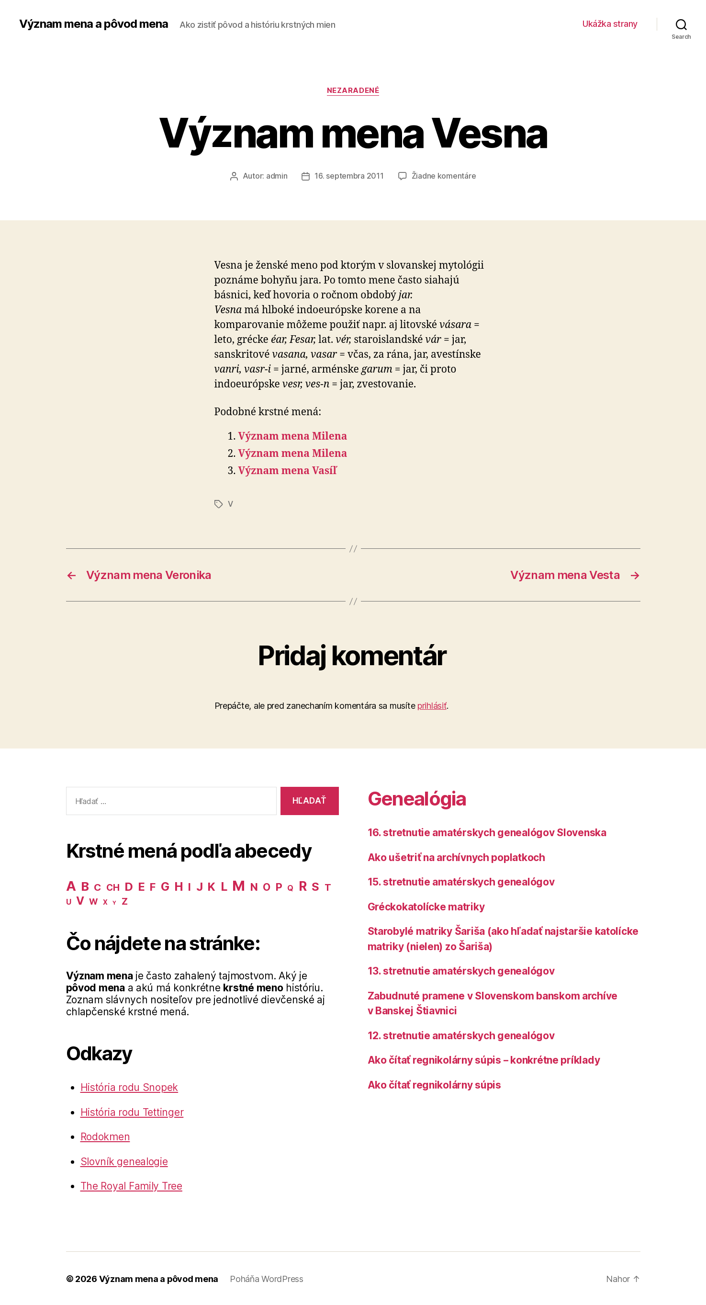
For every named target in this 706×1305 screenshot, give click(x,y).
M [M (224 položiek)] (238, 884)
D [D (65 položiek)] (128, 886)
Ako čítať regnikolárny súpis (434, 1084)
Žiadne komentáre (444, 176)
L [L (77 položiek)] (224, 885)
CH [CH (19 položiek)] (112, 886)
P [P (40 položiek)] (279, 886)
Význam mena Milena (292, 436)
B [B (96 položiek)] (85, 885)
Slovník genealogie (124, 1161)
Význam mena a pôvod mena (93, 24)
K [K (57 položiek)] (211, 886)
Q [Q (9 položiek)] (290, 887)
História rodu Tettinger (132, 1111)
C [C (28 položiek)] (97, 886)
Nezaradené (353, 90)
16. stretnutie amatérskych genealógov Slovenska (487, 832)
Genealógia (417, 797)
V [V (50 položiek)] (80, 900)
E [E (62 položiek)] (141, 886)
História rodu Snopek (129, 1086)
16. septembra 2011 (348, 176)
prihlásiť (432, 705)
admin (277, 176)
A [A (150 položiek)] (71, 885)
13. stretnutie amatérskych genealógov (461, 970)
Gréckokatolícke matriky (426, 906)
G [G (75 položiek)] (165, 885)
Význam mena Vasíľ (287, 470)
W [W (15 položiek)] (93, 901)
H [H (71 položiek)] (178, 885)
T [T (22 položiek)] (328, 886)
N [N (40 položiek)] (254, 886)
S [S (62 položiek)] (315, 886)
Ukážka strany (610, 24)
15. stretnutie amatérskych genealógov (461, 881)
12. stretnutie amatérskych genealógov (461, 1035)
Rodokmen (105, 1136)
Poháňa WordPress (267, 1278)
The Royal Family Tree (131, 1185)
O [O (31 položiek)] (266, 886)
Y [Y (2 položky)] (114, 902)
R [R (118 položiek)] (303, 885)
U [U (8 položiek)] (68, 901)
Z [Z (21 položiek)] (125, 900)
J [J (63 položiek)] (199, 886)
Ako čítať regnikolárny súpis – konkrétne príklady (484, 1059)
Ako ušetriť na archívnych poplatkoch (456, 856)
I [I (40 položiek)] (189, 886)
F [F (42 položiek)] (153, 886)
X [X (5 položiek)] (105, 901)
